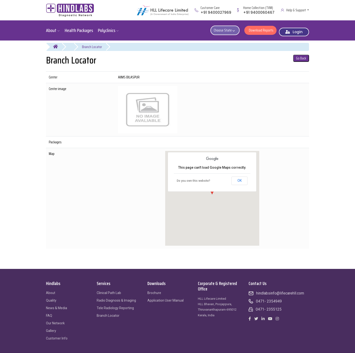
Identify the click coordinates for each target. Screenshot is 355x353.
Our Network (55, 319)
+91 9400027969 (215, 12)
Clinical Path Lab (109, 289)
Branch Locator (92, 43)
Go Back (301, 55)
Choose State (227, 29)
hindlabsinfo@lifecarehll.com (280, 289)
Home (58, 43)
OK (239, 177)
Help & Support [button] (296, 10)
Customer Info (57, 335)
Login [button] (294, 28)
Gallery (51, 327)
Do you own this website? (193, 177)
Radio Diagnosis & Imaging (116, 297)
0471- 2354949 (269, 297)
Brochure (154, 289)
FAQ (49, 312)
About (50, 289)
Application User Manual (165, 297)
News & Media (56, 304)
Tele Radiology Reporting (115, 304)
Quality (51, 297)
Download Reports (260, 29)
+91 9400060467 (258, 12)
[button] (212, 190)
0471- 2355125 (269, 305)
